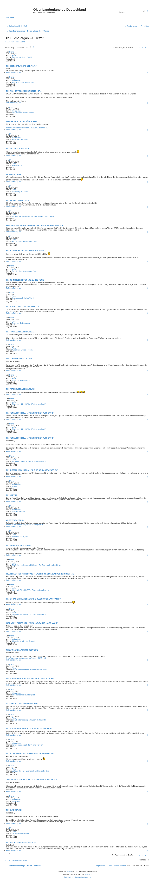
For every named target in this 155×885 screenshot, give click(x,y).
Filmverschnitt (17, 165)
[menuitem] (24, 26)
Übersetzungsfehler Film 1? (22, 57)
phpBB (69, 871)
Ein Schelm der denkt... (20, 139)
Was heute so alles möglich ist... (23, 82)
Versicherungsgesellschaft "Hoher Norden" (27, 745)
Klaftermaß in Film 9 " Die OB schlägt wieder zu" (29, 461)
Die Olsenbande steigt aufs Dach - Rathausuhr (29, 720)
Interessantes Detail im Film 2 (23, 298)
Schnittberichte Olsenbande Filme (24, 242)
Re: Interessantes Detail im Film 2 (22, 307)
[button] (149, 47)
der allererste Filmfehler (20, 833)
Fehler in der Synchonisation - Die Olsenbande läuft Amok (33, 217)
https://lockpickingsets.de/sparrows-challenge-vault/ (24, 525)
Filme (14, 55)
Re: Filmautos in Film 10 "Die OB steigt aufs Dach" (30, 413)
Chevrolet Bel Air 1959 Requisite (24, 641)
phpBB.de (88, 874)
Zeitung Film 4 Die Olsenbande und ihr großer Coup (31, 771)
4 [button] (145, 48)
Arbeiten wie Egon (18, 511)
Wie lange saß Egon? (20, 536)
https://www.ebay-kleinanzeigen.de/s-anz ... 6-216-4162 (26, 658)
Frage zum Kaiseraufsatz (21, 323)
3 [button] (142, 48)
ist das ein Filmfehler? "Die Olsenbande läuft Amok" (30, 590)
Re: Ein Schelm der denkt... (19, 148)
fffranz (11, 52)
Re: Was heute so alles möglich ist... (24, 91)
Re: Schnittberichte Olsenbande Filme (25, 250)
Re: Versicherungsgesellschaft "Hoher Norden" (30, 754)
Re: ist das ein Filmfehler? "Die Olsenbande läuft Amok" (33, 599)
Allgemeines (16, 80)
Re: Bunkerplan (14, 810)
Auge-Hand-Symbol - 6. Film (22, 350)
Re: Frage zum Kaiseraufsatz (20, 332)
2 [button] (139, 48)
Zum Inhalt (9, 18)
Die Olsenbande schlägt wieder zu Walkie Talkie (29, 670)
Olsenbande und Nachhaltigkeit (23, 695)
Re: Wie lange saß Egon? (18, 545)
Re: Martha (11, 495)
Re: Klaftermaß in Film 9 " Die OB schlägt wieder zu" (32, 470)
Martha (14, 486)
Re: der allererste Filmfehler (21, 842)
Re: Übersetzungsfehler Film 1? (22, 66)
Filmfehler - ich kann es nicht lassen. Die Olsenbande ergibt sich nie (36, 565)
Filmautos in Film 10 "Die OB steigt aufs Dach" (29, 404)
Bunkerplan (16, 801)
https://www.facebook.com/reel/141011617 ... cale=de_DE (27, 128)
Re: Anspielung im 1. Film (17, 200)
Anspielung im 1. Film (20, 191)
